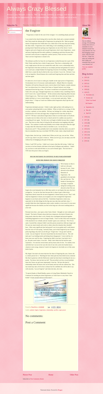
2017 (85, 120)
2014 (85, 129)
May (87, 110)
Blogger (60, 390)
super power (62, 310)
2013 (85, 132)
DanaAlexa (87, 38)
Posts (10, 29)
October (88, 98)
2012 (85, 135)
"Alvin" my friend (91, 100)
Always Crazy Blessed (36, 8)
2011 (85, 138)
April (87, 113)
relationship (49, 310)
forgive (37, 310)
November (89, 95)
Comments (11, 32)
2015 (85, 126)
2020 (85, 89)
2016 (85, 123)
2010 (85, 141)
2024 (85, 80)
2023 (85, 83)
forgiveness (42, 310)
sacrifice (56, 310)
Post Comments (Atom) (37, 379)
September (89, 107)
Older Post (74, 375)
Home (50, 375)
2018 (85, 117)
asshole (32, 310)
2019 (85, 92)
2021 (85, 86)
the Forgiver (89, 103)
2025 (85, 77)
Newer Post (27, 375)
